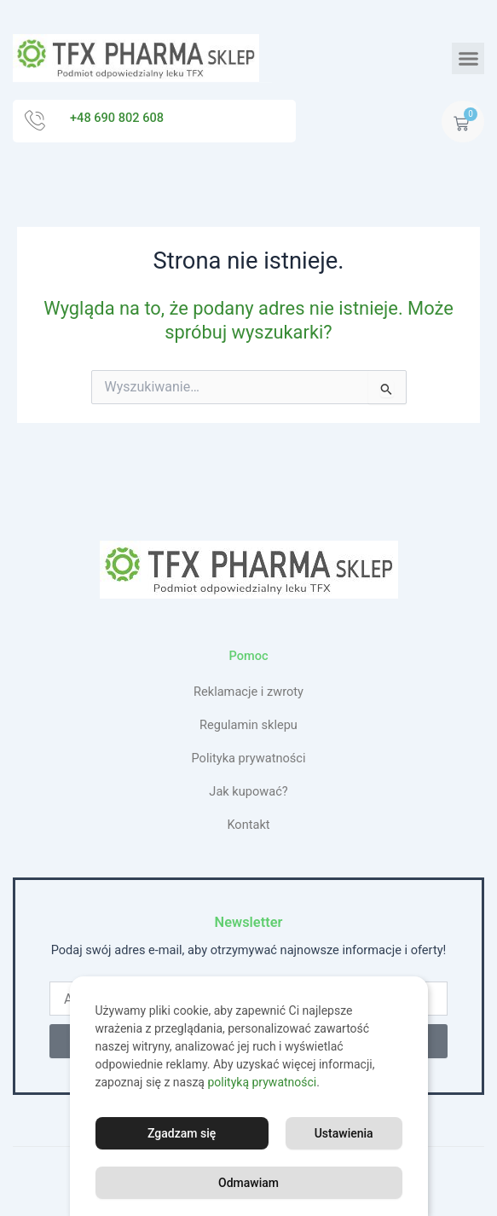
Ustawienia (344, 1133)
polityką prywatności (261, 1082)
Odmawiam (248, 1183)
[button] (468, 59)
